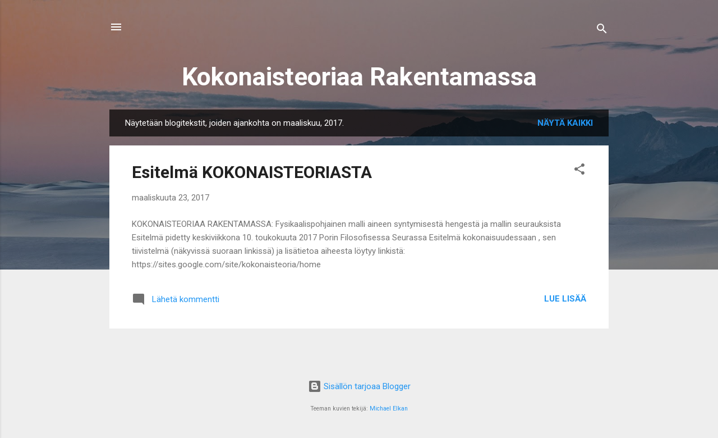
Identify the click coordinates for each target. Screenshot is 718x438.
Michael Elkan (389, 408)
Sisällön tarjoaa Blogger (359, 386)
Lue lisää (565, 299)
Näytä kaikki (565, 123)
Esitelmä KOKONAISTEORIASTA (252, 172)
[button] (579, 171)
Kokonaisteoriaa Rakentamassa (359, 77)
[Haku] (602, 30)
